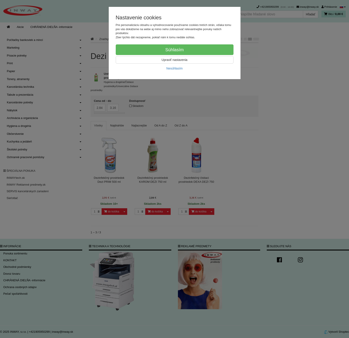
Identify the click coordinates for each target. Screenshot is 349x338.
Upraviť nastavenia (174, 60)
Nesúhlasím (174, 68)
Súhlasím (174, 49)
